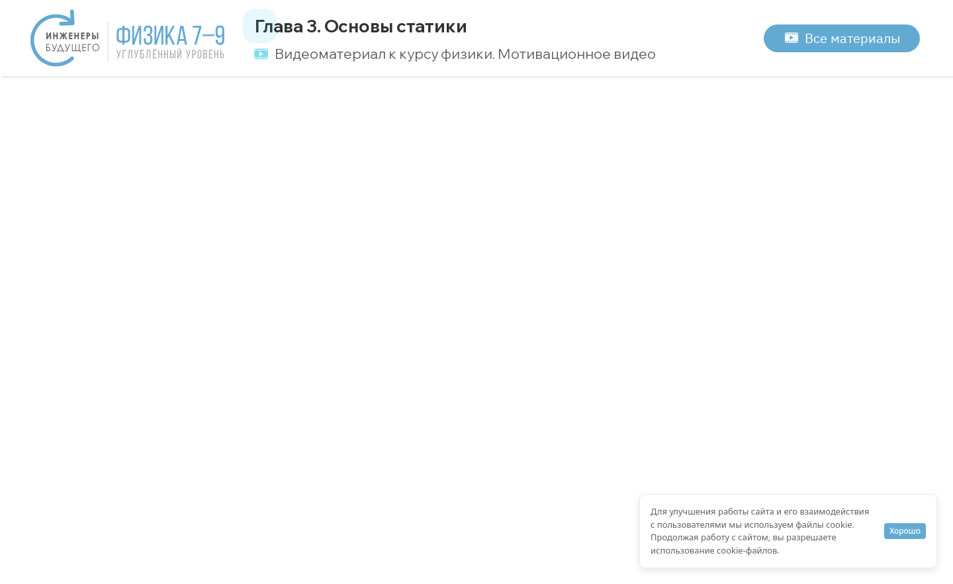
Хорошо (905, 530)
